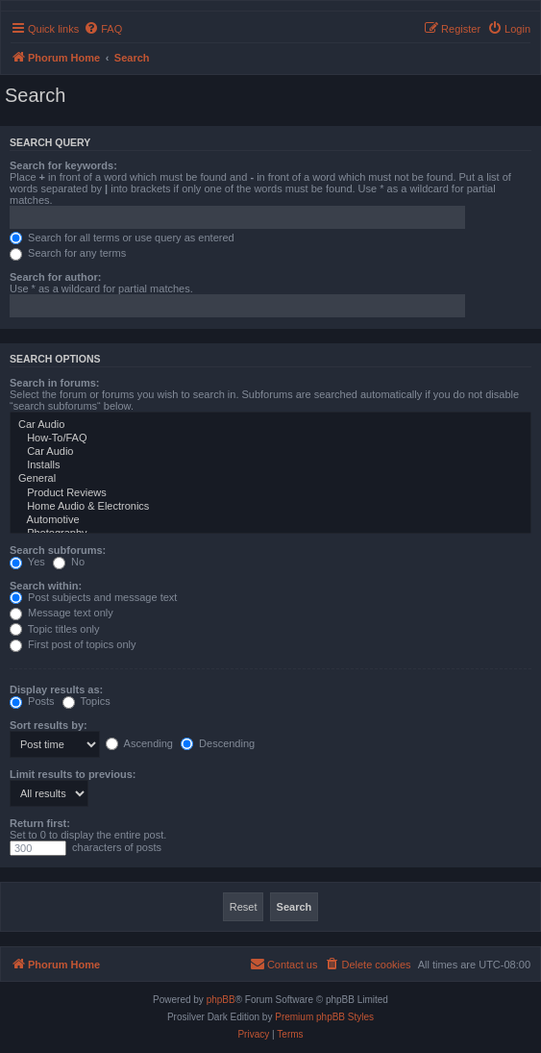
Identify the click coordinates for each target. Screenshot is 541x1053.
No (69, 561)
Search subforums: (58, 550)
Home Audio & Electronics (270, 507)
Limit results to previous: (72, 774)
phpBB (221, 999)
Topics (86, 701)
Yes (27, 561)
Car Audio (270, 425)
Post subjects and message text (93, 597)
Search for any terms (68, 253)
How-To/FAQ (270, 438)
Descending (218, 743)
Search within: (46, 585)
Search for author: (55, 277)
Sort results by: (48, 725)
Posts (32, 701)
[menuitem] (103, 28)
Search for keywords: (63, 165)
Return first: (40, 823)
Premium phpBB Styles (324, 1017)
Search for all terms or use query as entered (122, 237)
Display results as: (56, 689)
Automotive (270, 520)
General (270, 479)
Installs (270, 465)
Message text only (61, 612)
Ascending (139, 743)
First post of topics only (73, 644)
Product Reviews (270, 493)
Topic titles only (54, 629)
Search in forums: (55, 383)
